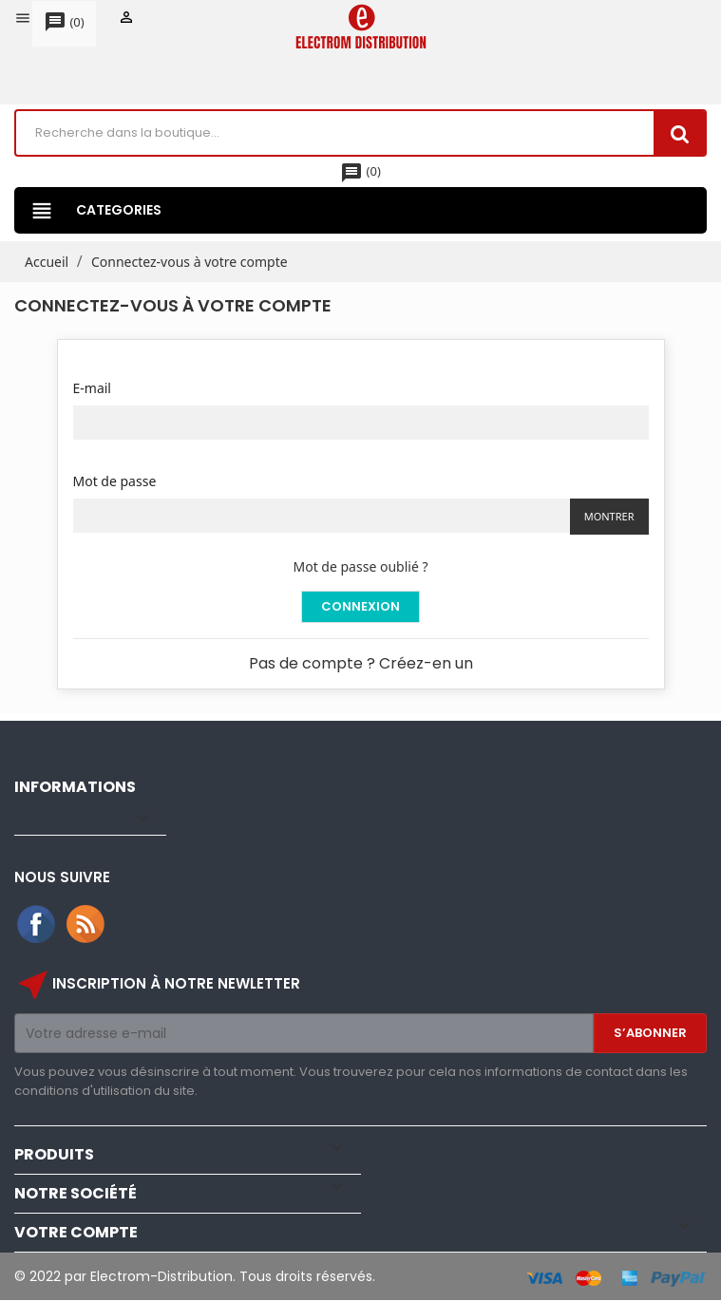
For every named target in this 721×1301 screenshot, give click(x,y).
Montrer (609, 516)
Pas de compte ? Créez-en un (361, 663)
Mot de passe (115, 481)
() (64, 22)
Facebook (37, 925)
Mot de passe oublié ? (361, 566)
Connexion (360, 606)
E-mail (92, 388)
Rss (86, 925)
